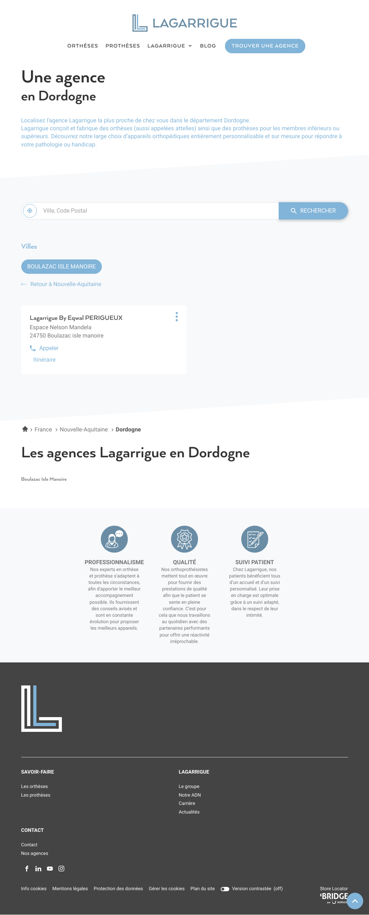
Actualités (189, 812)
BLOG (208, 46)
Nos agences (34, 854)
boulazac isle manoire (44, 480)
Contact (29, 845)
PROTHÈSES (122, 46)
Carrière (187, 804)
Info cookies (34, 889)
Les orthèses (34, 787)
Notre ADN (190, 796)
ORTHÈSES (82, 46)
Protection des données (118, 889)
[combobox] (148, 210)
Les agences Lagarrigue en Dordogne (135, 453)
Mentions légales (69, 889)
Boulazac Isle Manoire (61, 266)
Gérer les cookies (166, 889)
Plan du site (202, 889)
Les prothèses (35, 796)
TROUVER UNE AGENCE (264, 46)
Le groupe (189, 787)
